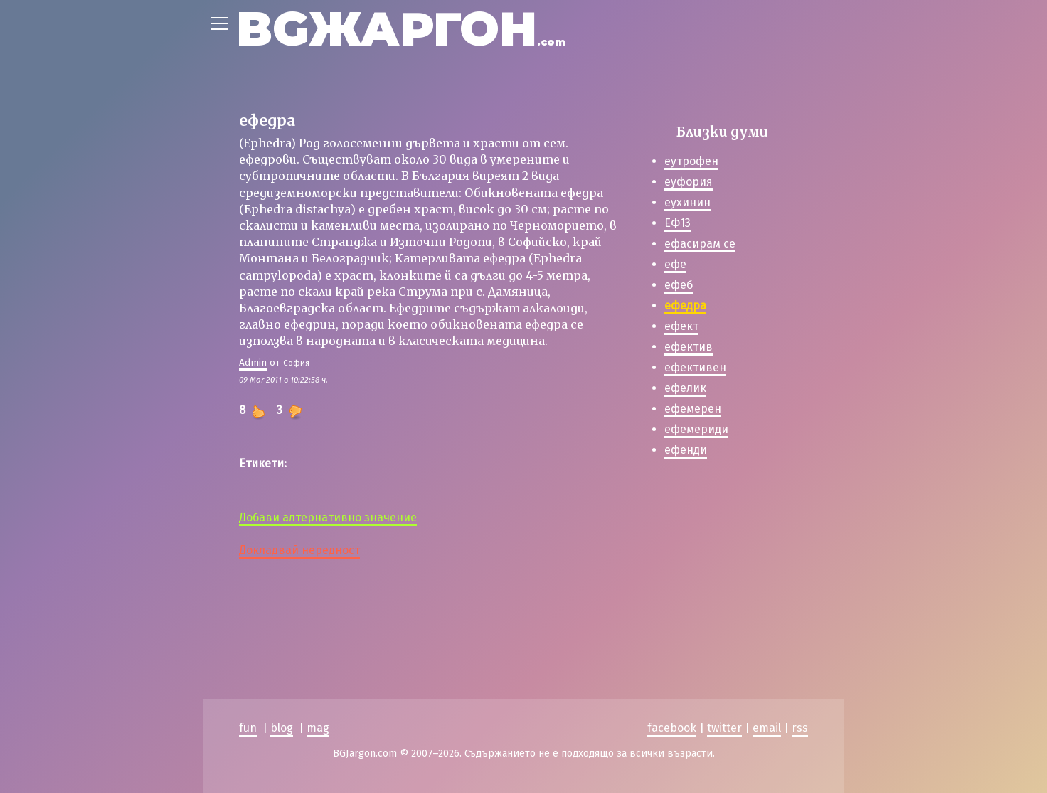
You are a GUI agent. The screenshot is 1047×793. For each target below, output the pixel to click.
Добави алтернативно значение (328, 517)
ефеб (678, 285)
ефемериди (696, 429)
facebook (671, 728)
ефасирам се (699, 243)
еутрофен (691, 161)
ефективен (695, 367)
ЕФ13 (677, 223)
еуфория (688, 181)
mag (318, 728)
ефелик (685, 388)
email (767, 728)
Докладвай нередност (299, 550)
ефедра (685, 305)
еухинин (687, 202)
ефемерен (692, 408)
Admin (253, 362)
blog (281, 728)
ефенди (685, 450)
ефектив (688, 346)
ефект (681, 326)
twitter (724, 728)
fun (248, 728)
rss (800, 728)
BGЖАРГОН (400, 29)
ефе (675, 264)
